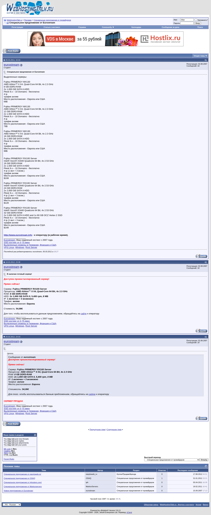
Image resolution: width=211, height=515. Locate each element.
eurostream (11, 64)
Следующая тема (114, 429)
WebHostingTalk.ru (14, 20)
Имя (175, 20)
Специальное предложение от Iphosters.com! (23, 482)
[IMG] (6, 453)
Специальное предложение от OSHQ (19, 478)
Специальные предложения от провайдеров (52, 20)
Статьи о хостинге (52, 27)
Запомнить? (201, 20)
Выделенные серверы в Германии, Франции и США (30, 245)
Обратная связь (151, 505)
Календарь (136, 27)
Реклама (27, 20)
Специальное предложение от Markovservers (23, 486)
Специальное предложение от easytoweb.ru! (22, 474)
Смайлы (7, 451)
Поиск (200, 27)
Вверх (205, 505)
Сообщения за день (170, 27)
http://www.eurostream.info (18, 235)
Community (108, 27)
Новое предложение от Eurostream (18, 491)
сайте (84, 313)
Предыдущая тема (97, 429)
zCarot (129, 512)
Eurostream (10, 240)
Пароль (177, 23)
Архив (198, 505)
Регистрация (17, 27)
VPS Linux (9, 247)
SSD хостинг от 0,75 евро (17, 242)
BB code (7, 449)
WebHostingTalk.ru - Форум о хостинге (177, 505)
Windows (19, 247)
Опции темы (199, 56)
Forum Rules (9, 459)
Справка (82, 27)
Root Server (31, 247)
